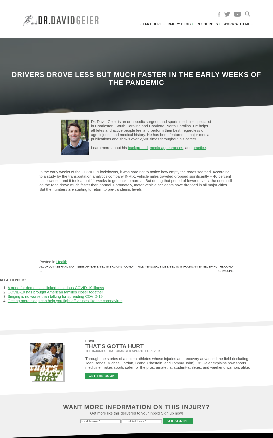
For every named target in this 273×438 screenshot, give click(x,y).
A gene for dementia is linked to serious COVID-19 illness (56, 288)
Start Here (151, 24)
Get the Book (102, 375)
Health (61, 262)
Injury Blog (179, 24)
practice (199, 148)
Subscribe (178, 421)
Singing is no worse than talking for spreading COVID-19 (55, 296)
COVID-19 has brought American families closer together (55, 292)
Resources (207, 24)
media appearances (166, 148)
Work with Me (237, 24)
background (138, 148)
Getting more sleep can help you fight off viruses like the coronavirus (65, 301)
